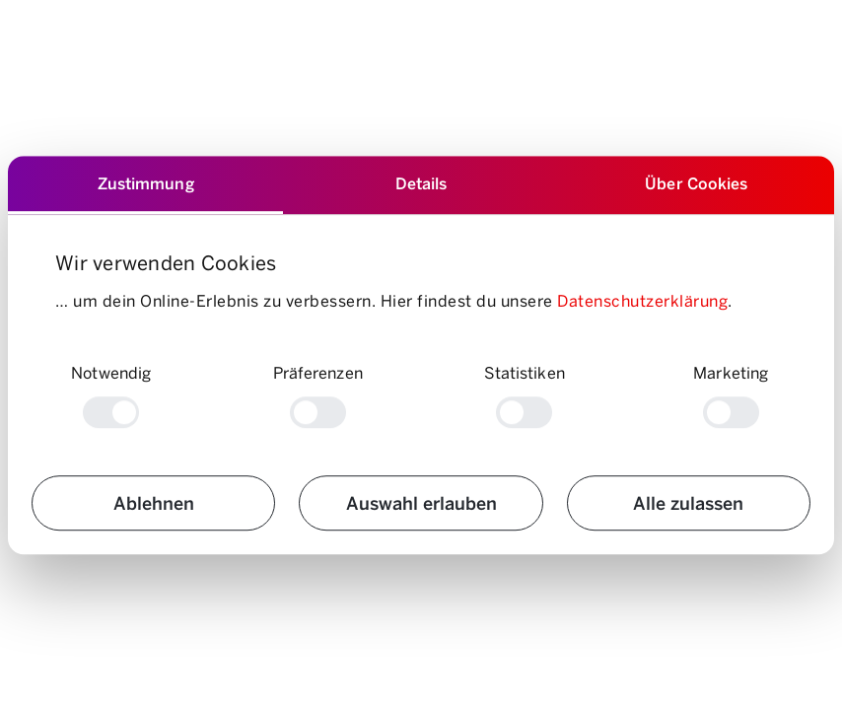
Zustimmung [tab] (146, 183)
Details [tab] (421, 183)
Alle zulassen (688, 502)
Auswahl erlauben (421, 502)
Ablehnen (153, 502)
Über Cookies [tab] (696, 183)
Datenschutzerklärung (642, 300)
